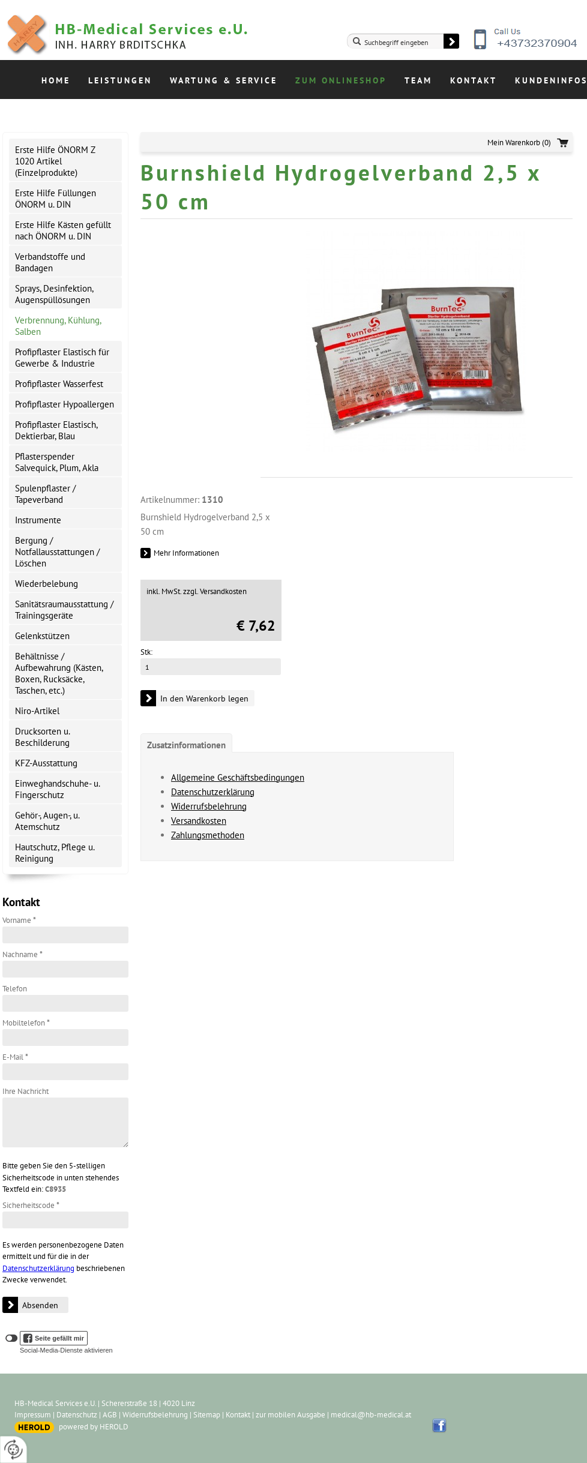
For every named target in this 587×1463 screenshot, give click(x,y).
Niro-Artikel (37, 710)
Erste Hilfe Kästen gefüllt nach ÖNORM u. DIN (63, 230)
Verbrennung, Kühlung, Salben (58, 325)
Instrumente (38, 520)
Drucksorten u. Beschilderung (42, 736)
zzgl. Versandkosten (215, 591)
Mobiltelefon (26, 1023)
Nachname (22, 954)
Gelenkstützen (42, 635)
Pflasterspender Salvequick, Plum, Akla (56, 462)
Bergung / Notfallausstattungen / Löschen (57, 552)
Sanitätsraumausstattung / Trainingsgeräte (64, 609)
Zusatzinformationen (186, 745)
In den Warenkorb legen (204, 698)
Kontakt (473, 80)
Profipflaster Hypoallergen (64, 404)
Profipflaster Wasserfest (59, 383)
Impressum (32, 1415)
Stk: (146, 652)
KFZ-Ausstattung (46, 763)
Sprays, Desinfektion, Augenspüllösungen (54, 294)
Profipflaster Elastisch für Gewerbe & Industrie (62, 357)
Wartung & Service (223, 80)
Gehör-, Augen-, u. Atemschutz (47, 821)
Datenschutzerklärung (38, 1268)
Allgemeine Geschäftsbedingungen (237, 777)
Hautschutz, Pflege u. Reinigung (55, 852)
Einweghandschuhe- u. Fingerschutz (57, 789)
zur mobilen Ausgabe (290, 1415)
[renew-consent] (13, 1449)
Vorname (19, 920)
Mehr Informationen (186, 553)
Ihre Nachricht (25, 1091)
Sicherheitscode (30, 1205)
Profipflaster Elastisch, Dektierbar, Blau (56, 430)
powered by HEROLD (93, 1427)
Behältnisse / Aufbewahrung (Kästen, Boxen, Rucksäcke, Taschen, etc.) (59, 673)
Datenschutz (76, 1415)
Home (55, 80)
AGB (110, 1415)
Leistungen (120, 80)
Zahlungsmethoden (207, 835)
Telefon (14, 989)
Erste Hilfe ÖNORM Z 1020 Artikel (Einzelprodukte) (55, 161)
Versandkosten (198, 820)
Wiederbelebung (46, 583)
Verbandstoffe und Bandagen (50, 262)
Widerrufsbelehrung (209, 806)
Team (418, 80)
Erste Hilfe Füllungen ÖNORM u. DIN (55, 198)
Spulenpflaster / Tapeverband (45, 493)
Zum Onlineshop (341, 80)
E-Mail (15, 1057)
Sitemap (206, 1415)
